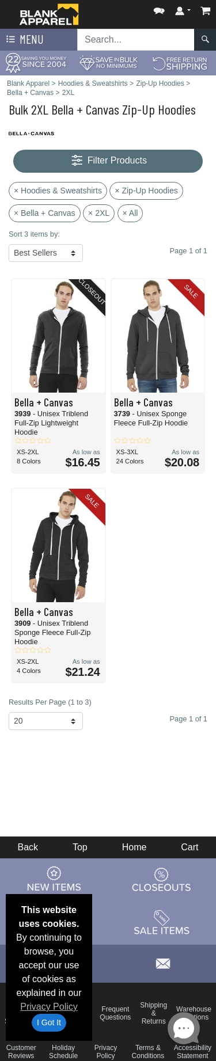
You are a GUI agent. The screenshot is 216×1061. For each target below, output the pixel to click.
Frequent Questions (115, 1013)
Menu (23, 40)
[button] (159, 8)
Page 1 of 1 (188, 718)
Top (80, 847)
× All (130, 213)
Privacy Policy (49, 1006)
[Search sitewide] (136, 40)
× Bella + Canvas (44, 213)
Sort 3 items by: (34, 234)
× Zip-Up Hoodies (146, 190)
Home (134, 847)
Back (27, 847)
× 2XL (98, 213)
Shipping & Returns (153, 1013)
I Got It (49, 1022)
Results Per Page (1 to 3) (50, 702)
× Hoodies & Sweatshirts (58, 190)
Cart (189, 847)
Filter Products (108, 161)
